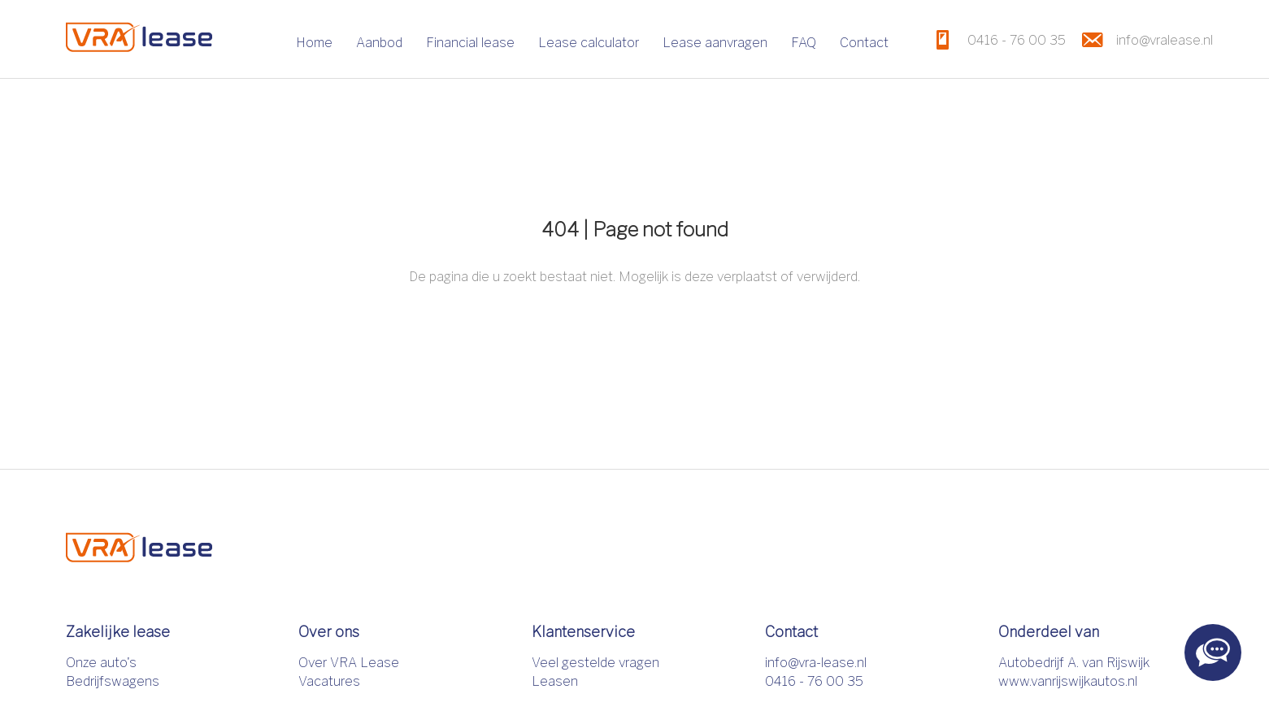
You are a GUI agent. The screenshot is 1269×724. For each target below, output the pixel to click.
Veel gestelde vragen (595, 662)
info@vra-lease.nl (816, 662)
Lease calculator (588, 42)
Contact (864, 42)
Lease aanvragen (715, 42)
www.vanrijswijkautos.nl (1067, 681)
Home (314, 42)
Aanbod (379, 42)
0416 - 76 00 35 (814, 681)
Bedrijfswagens (112, 681)
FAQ (803, 42)
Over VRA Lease (348, 662)
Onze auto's (101, 662)
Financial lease (470, 42)
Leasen (555, 681)
